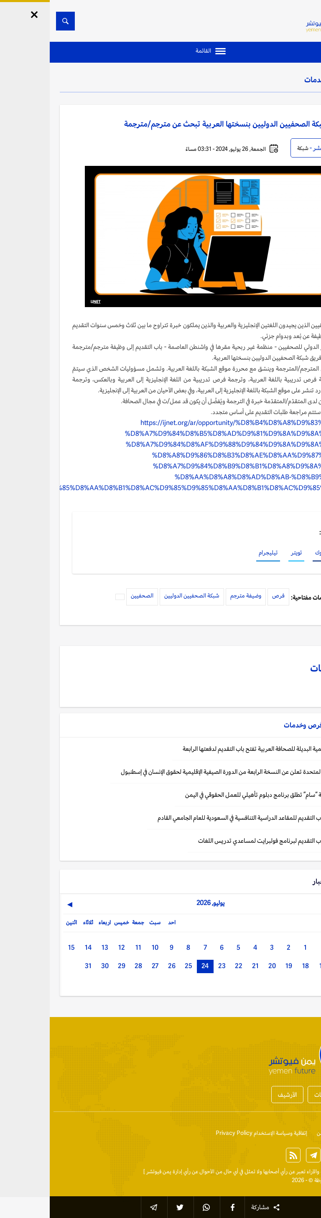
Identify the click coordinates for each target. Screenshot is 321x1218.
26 (122, 966)
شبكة (253, 148)
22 (189, 966)
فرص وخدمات (276, 79)
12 (72, 947)
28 (88, 966)
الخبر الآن (301, 1171)
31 (38, 966)
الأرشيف (237, 1094)
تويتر (246, 552)
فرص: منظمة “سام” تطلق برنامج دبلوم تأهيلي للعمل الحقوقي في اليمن (218, 794)
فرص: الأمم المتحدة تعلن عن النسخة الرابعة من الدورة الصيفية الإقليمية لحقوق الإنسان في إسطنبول (186, 772)
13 (55, 947)
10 (105, 947)
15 (21, 947)
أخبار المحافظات (283, 1094)
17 (272, 966)
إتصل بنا (302, 1133)
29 (72, 966)
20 (222, 966)
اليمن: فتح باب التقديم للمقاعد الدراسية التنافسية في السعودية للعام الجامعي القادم (204, 817)
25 (139, 966)
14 (38, 947)
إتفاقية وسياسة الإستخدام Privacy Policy (211, 1133)
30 (55, 966)
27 (105, 966)
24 (155, 966)
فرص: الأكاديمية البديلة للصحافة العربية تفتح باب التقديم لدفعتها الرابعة (217, 749)
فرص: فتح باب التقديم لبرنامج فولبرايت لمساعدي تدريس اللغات (224, 840)
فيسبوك (274, 552)
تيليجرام (218, 552)
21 (205, 966)
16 (289, 966)
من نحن (275, 1133)
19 (239, 966)
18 (255, 966)
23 (172, 966)
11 (89, 947)
